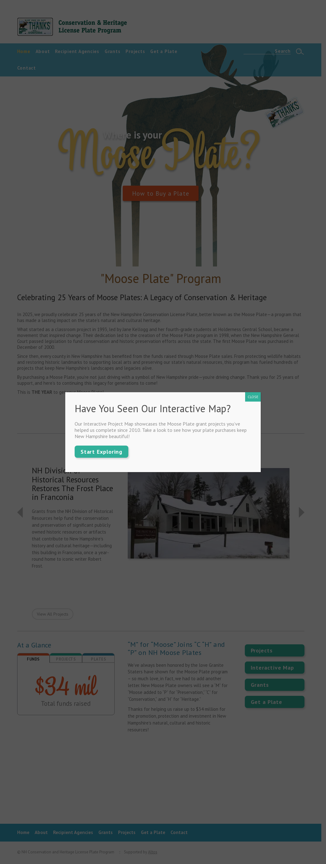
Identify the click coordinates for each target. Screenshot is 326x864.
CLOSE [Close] (253, 396)
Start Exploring (102, 451)
